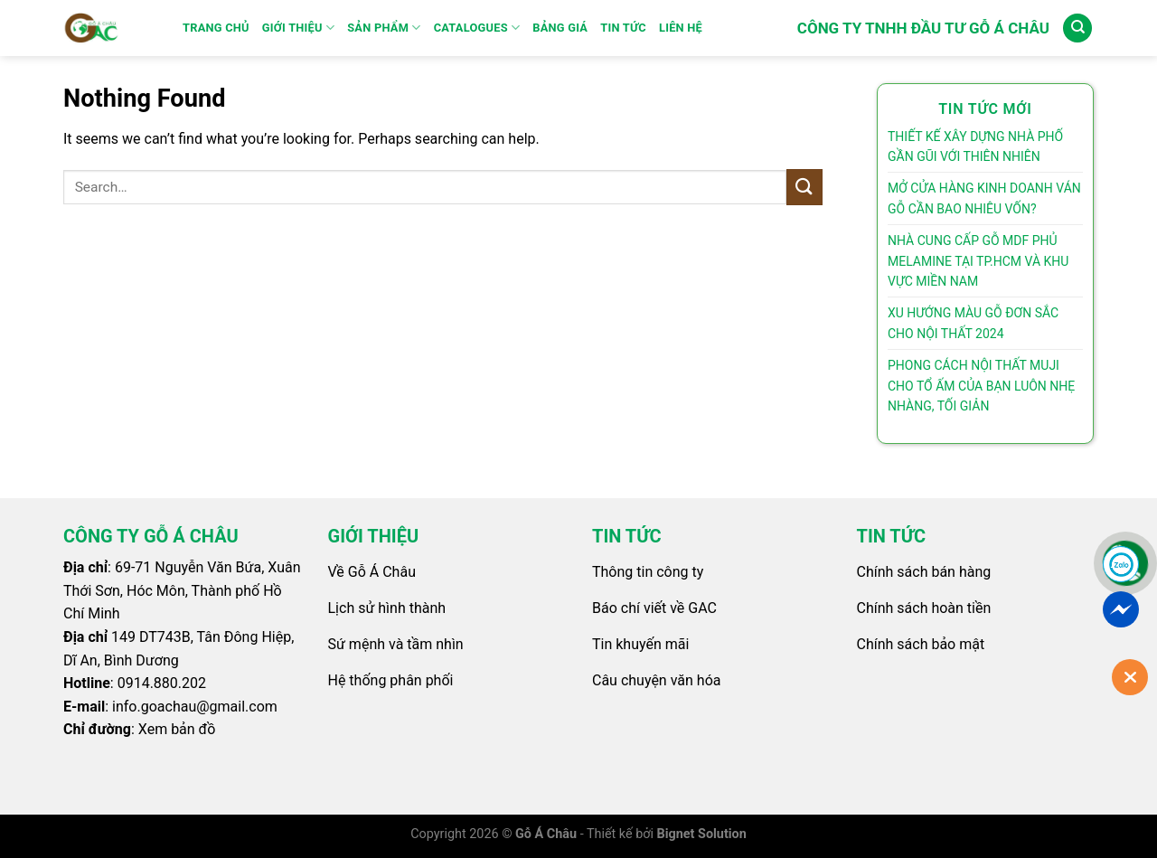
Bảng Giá (560, 27)
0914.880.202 (162, 683)
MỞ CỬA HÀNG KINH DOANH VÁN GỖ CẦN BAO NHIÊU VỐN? (984, 198)
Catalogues (477, 27)
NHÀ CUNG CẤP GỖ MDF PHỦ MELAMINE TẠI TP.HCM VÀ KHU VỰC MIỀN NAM (978, 260)
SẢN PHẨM (383, 27)
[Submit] (804, 186)
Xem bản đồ (177, 729)
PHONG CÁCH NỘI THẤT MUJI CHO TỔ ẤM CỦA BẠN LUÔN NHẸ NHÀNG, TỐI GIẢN (981, 385)
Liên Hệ (680, 27)
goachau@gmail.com (209, 706)
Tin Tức (623, 27)
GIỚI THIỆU (298, 27)
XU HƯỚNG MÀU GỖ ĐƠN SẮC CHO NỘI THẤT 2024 (973, 323)
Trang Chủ (216, 27)
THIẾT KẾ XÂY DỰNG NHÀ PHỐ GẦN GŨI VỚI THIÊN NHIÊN (975, 146)
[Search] (1077, 28)
